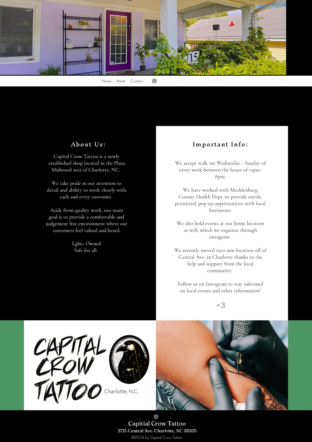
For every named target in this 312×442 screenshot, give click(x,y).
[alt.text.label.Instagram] (154, 81)
